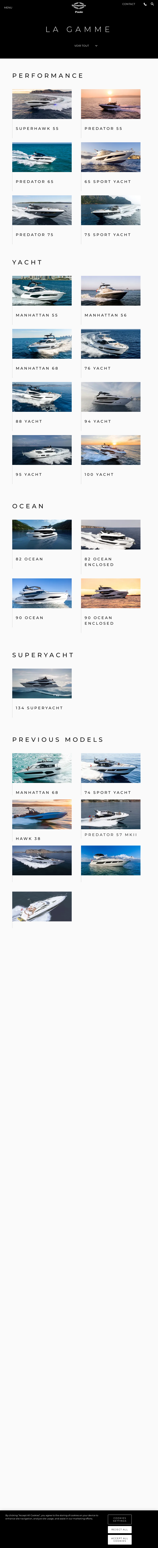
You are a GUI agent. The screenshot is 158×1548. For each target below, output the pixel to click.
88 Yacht (29, 421)
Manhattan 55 (37, 315)
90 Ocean (30, 617)
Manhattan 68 (37, 368)
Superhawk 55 (37, 128)
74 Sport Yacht (108, 764)
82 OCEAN (30, 559)
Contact (128, 4)
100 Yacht (99, 474)
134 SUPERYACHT (39, 700)
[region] (79, 1529)
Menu (8, 7)
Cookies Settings (120, 1519)
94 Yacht (98, 421)
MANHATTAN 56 (106, 315)
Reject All (119, 1529)
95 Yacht (29, 474)
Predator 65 (35, 181)
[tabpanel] (79, 798)
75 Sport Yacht (108, 234)
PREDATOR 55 (104, 128)
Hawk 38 (28, 803)
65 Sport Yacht (108, 181)
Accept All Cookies (119, 1539)
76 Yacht (98, 368)
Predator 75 (35, 234)
